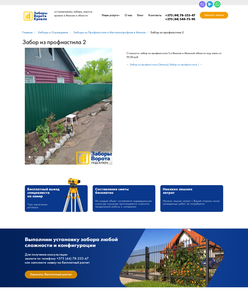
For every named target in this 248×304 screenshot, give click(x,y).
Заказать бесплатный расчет (51, 274)
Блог (140, 15)
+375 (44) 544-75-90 (180, 19)
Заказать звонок (214, 15)
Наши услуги (111, 15)
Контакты (155, 15)
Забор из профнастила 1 (184, 64)
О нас (128, 15)
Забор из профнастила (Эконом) (149, 64)
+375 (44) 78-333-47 (180, 15)
